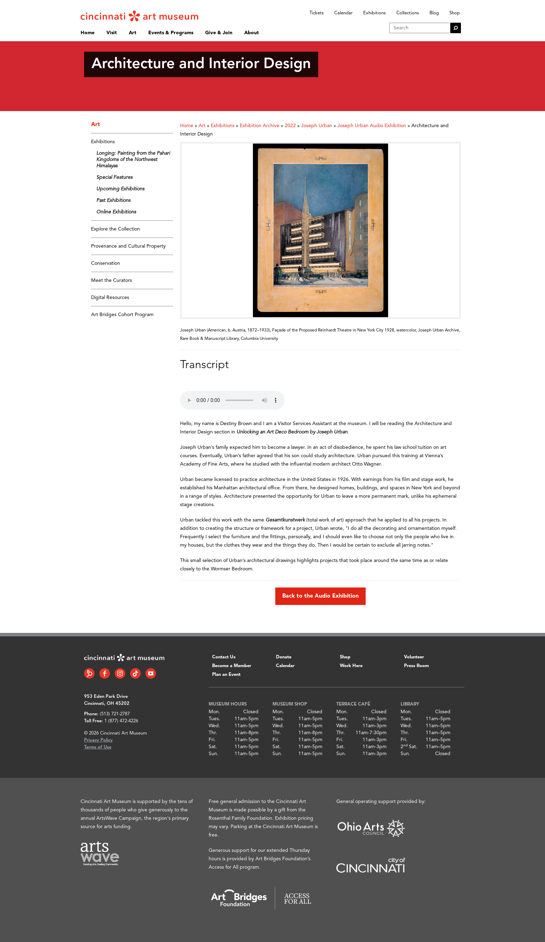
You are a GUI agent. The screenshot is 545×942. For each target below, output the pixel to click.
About (251, 32)
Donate (283, 657)
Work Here (351, 666)
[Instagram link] (120, 673)
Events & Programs (170, 32)
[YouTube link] (150, 673)
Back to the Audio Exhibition (320, 596)
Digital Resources (110, 297)
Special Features (114, 177)
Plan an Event (226, 674)
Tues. (214, 718)
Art (132, 32)
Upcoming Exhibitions (120, 189)
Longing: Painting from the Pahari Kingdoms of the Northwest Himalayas (133, 159)
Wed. (214, 725)
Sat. (213, 746)
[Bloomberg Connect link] (89, 673)
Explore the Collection (115, 229)
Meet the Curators (111, 280)
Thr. (213, 732)
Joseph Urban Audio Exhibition (371, 125)
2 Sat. (409, 746)
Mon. (214, 711)
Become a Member (231, 666)
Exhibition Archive (259, 125)
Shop (454, 13)
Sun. (213, 753)
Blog (434, 13)
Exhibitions (374, 13)
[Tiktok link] (135, 673)
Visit (111, 32)
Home (88, 32)
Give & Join (218, 32)
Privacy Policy (98, 740)
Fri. (212, 739)
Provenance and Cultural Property (128, 246)
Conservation (105, 263)
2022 (290, 125)
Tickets (316, 13)
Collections (407, 13)
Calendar (343, 13)
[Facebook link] (104, 673)
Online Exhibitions (116, 212)
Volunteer (414, 657)
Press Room (416, 666)
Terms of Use (97, 747)
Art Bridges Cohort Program (122, 314)
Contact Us (224, 657)
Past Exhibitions (113, 200)
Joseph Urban (316, 125)
